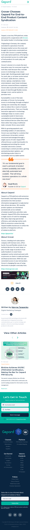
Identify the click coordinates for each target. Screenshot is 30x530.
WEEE (21, 462)
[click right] (17, 338)
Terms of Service (15, 481)
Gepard (23, 186)
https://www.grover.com (9, 269)
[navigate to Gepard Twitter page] (15, 515)
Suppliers (8, 448)
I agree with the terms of (11, 419)
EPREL (22, 458)
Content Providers (8, 442)
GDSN (21, 467)
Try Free (8, 465)
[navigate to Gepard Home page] (6, 2)
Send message (15, 415)
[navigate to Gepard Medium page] (20, 515)
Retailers (8, 446)
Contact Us (8, 456)
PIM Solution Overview (22, 442)
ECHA (21, 460)
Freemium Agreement (15, 486)
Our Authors (8, 462)
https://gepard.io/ (7, 233)
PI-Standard (22, 471)
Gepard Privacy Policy (21, 419)
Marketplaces (8, 444)
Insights (8, 460)
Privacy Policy (15, 479)
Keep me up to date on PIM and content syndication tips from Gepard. (14, 507)
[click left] (12, 338)
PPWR (22, 465)
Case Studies (8, 458)
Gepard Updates (6, 6)
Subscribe (15, 503)
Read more (4, 388)
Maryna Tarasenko (20, 307)
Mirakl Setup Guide (15, 483)
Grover (14, 6)
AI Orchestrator (8, 467)
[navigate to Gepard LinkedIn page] (10, 515)
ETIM (21, 469)
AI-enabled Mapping (22, 444)
